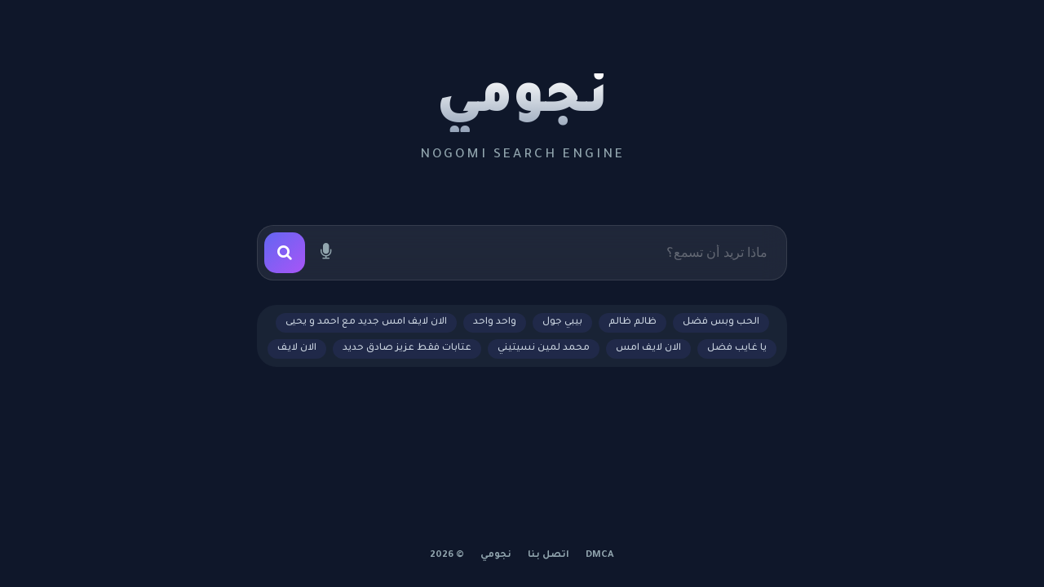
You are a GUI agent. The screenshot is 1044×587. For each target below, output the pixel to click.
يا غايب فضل (737, 348)
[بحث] (284, 252)
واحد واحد (494, 322)
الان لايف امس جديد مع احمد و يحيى (366, 322)
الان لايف (296, 348)
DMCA (600, 555)
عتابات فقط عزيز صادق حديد (407, 348)
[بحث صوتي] (325, 252)
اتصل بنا (548, 555)
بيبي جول (562, 322)
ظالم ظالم (632, 322)
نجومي (522, 102)
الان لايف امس (648, 348)
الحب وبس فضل (721, 322)
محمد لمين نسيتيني (544, 348)
